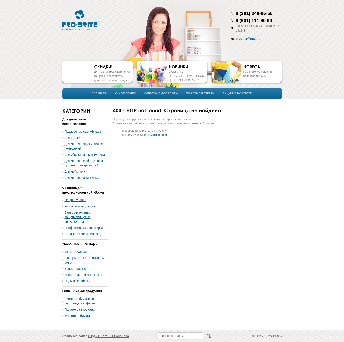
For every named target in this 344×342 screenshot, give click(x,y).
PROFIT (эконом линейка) (83, 234)
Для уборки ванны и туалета (85, 154)
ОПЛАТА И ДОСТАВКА (161, 93)
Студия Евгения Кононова (108, 336)
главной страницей (154, 134)
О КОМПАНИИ (125, 93)
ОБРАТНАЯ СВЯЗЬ (200, 93)
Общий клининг (76, 200)
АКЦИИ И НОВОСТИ (237, 93)
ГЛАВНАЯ (99, 93)
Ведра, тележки (76, 268)
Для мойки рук (75, 171)
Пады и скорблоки (77, 281)
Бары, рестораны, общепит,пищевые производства (78, 217)
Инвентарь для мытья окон (84, 275)
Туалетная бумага (77, 315)
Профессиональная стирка (84, 228)
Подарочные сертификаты (83, 131)
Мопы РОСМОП (76, 251)
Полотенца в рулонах (80, 309)
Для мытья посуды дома (82, 177)
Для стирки (72, 137)
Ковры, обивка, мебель (81, 206)
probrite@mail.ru (248, 38)
